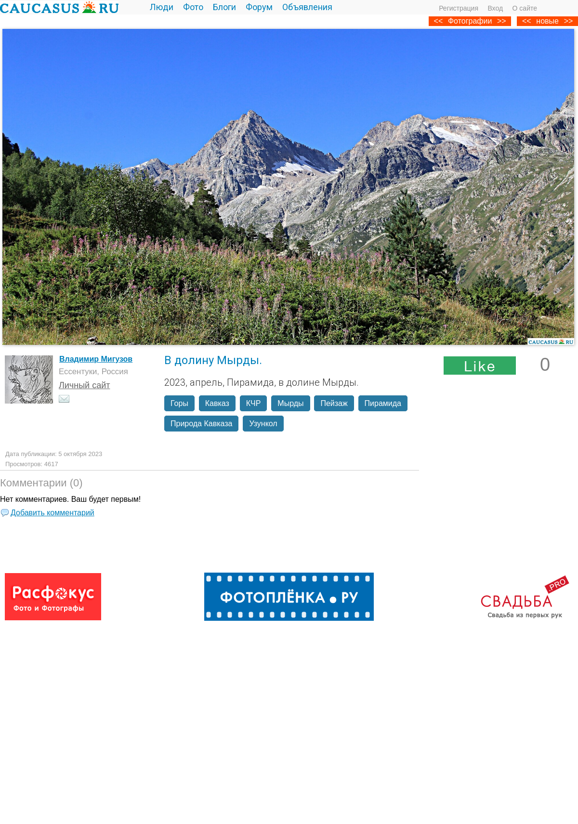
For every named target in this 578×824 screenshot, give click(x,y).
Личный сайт (84, 385)
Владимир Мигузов (95, 359)
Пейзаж (333, 403)
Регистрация (458, 8)
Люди (161, 7)
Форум (259, 7)
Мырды (290, 403)
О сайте (524, 8)
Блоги (224, 7)
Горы (179, 403)
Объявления (307, 7)
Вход (495, 8)
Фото (193, 7)
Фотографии (470, 21)
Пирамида (383, 403)
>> (568, 21)
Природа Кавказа (201, 423)
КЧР (253, 403)
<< (526, 21)
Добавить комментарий (52, 513)
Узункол (263, 423)
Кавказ (217, 403)
